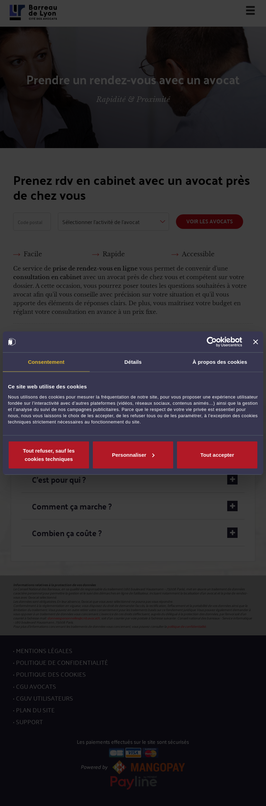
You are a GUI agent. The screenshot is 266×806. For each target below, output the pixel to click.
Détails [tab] (133, 362)
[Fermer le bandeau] (255, 342)
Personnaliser (133, 454)
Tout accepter (217, 454)
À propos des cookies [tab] (220, 362)
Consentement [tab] (46, 362)
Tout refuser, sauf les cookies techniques (49, 454)
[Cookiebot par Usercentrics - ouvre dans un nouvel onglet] (211, 342)
